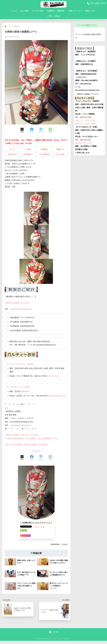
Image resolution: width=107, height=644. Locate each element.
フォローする (39, 530)
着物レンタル (90, 11)
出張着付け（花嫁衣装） (56, 11)
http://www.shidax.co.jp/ (22, 399)
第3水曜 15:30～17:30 (83, 146)
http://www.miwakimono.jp (21, 309)
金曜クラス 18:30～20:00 (85, 127)
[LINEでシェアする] (50, 130)
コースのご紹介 (37, 11)
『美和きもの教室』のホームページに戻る (21, 438)
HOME (53, 635)
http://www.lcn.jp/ (52, 376)
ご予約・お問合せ (53, 16)
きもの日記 (24, 11)
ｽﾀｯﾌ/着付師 (44, 154)
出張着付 (44, 149)
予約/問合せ (28, 154)
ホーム (14, 11)
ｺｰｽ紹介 (28, 149)
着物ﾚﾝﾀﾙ (60, 149)
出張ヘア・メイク (75, 11)
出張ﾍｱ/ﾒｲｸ (12, 154)
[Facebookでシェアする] (32, 130)
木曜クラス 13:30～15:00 (85, 123)
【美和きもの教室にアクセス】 (17, 303)
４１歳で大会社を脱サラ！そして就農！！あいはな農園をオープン (31, 441)
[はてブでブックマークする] (41, 130)
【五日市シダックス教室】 (20, 387)
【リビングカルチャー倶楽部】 (21, 364)
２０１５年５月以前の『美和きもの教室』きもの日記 (26, 448)
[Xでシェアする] (22, 130)
